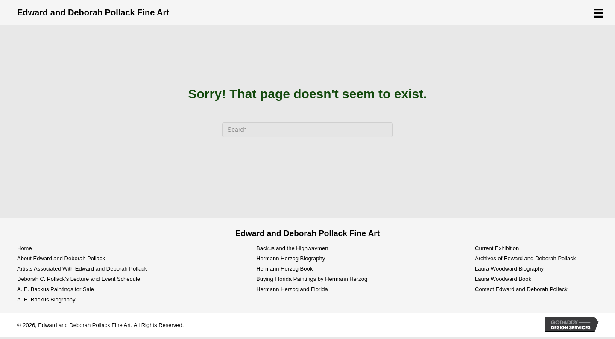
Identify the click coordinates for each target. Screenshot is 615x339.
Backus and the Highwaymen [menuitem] (292, 248)
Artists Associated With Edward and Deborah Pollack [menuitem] (82, 268)
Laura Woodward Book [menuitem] (503, 279)
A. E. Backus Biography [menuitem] (46, 299)
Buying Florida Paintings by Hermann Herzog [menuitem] (311, 279)
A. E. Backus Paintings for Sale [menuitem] (55, 289)
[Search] (307, 129)
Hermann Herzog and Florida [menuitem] (292, 289)
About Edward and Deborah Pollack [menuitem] (61, 258)
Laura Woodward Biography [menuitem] (509, 268)
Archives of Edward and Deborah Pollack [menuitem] (525, 258)
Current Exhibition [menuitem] (497, 248)
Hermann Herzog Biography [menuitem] (290, 258)
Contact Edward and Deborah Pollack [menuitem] (521, 289)
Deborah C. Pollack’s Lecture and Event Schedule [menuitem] (78, 279)
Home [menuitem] (24, 248)
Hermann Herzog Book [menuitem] (284, 268)
